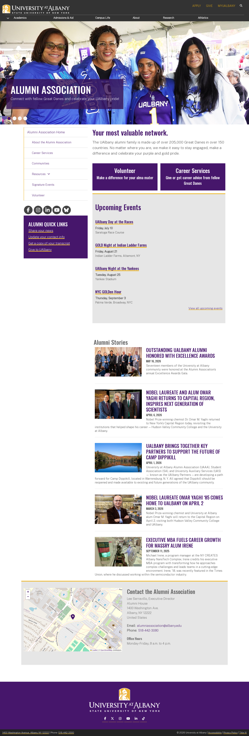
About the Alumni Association (51, 142)
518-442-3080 (148, 630)
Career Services (42, 153)
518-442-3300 (66, 732)
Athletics (203, 17)
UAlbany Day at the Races (114, 221)
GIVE (209, 5)
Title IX (243, 732)
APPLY (196, 5)
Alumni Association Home (46, 132)
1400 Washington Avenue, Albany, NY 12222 (25, 732)
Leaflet (93, 650)
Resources (39, 174)
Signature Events (43, 184)
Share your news (40, 231)
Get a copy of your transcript (49, 243)
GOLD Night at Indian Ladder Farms (121, 245)
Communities (40, 163)
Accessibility (215, 732)
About (136, 17)
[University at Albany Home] (36, 8)
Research (168, 17)
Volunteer (38, 195)
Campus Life (102, 17)
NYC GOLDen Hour (108, 291)
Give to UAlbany (40, 250)
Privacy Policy (230, 732)
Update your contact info (46, 237)
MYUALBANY (226, 5)
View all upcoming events (205, 308)
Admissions (63, 17)
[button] (73, 617)
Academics (20, 17)
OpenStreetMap (106, 650)
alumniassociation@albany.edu (159, 625)
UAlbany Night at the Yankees (117, 268)
